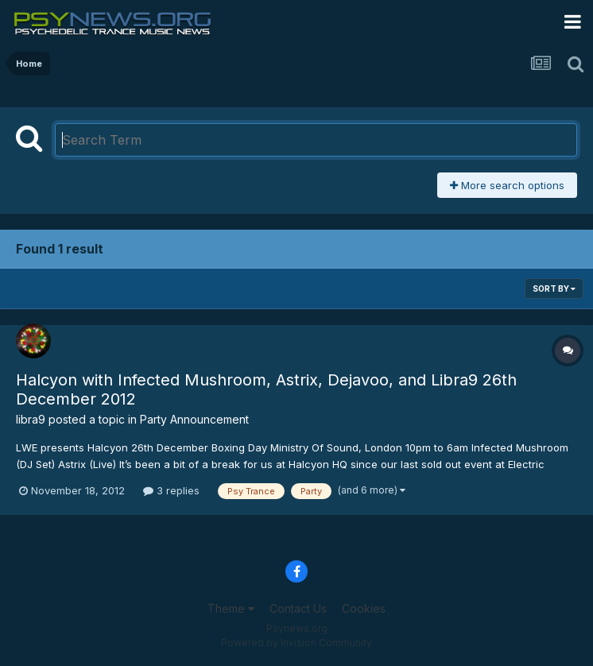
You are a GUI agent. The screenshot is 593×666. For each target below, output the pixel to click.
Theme (230, 608)
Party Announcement (194, 419)
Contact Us (298, 608)
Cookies (364, 608)
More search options (507, 185)
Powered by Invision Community (296, 643)
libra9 (30, 419)
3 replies (171, 490)
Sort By (554, 288)
